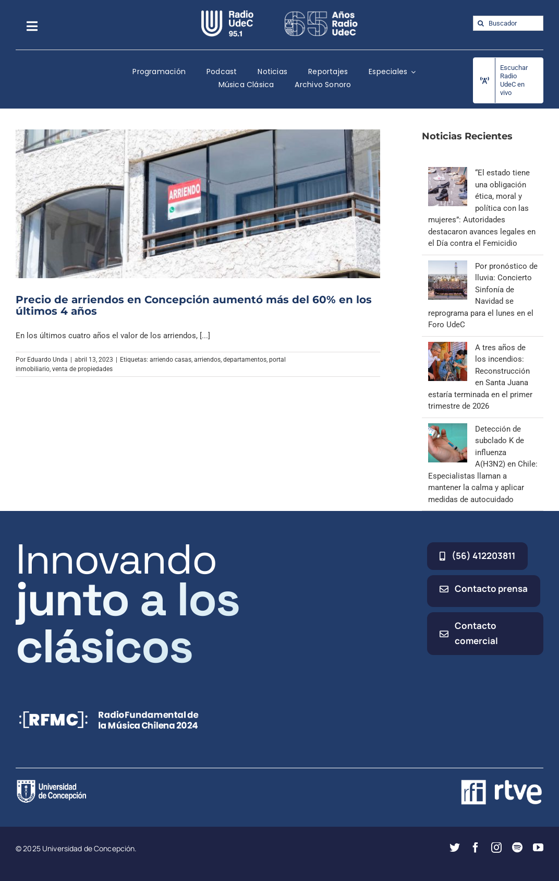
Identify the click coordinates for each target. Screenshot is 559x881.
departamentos (244, 359)
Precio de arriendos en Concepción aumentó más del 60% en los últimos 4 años (194, 305)
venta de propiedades (82, 369)
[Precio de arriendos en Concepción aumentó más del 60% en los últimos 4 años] (198, 203)
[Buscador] (508, 23)
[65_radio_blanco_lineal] (321, 14)
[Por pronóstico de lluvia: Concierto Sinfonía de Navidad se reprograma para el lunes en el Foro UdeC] (447, 266)
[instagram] (496, 847)
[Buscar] (480, 23)
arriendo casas (170, 359)
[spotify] (517, 847)
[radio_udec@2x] (227, 14)
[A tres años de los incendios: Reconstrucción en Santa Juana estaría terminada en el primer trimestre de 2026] (447, 347)
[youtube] (538, 847)
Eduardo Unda (47, 359)
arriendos (207, 359)
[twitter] (454, 847)
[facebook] (475, 847)
